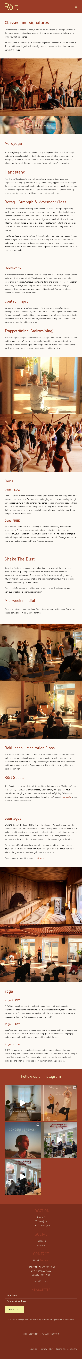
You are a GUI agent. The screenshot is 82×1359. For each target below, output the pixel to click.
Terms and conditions (66, 1348)
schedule (67, 797)
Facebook (41, 1240)
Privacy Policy (46, 1348)
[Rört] (11, 6)
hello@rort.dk (41, 1281)
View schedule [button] (41, 124)
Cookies (33, 1348)
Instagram (41, 1244)
